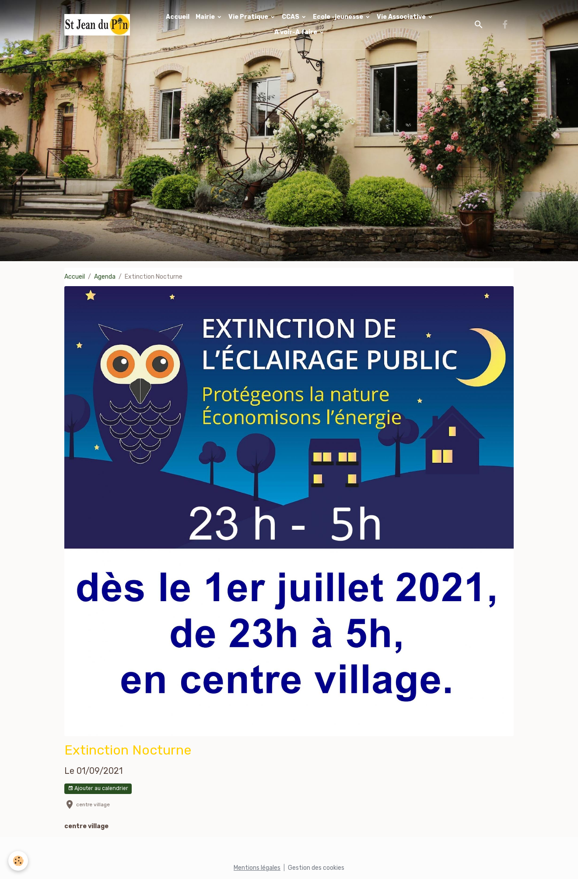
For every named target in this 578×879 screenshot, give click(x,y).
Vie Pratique (249, 17)
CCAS (291, 17)
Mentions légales (257, 868)
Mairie (206, 17)
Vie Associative (402, 17)
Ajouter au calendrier (98, 788)
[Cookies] (18, 861)
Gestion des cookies (316, 868)
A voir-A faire (296, 32)
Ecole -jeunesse (338, 17)
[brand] (98, 24)
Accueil (177, 17)
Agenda (105, 276)
